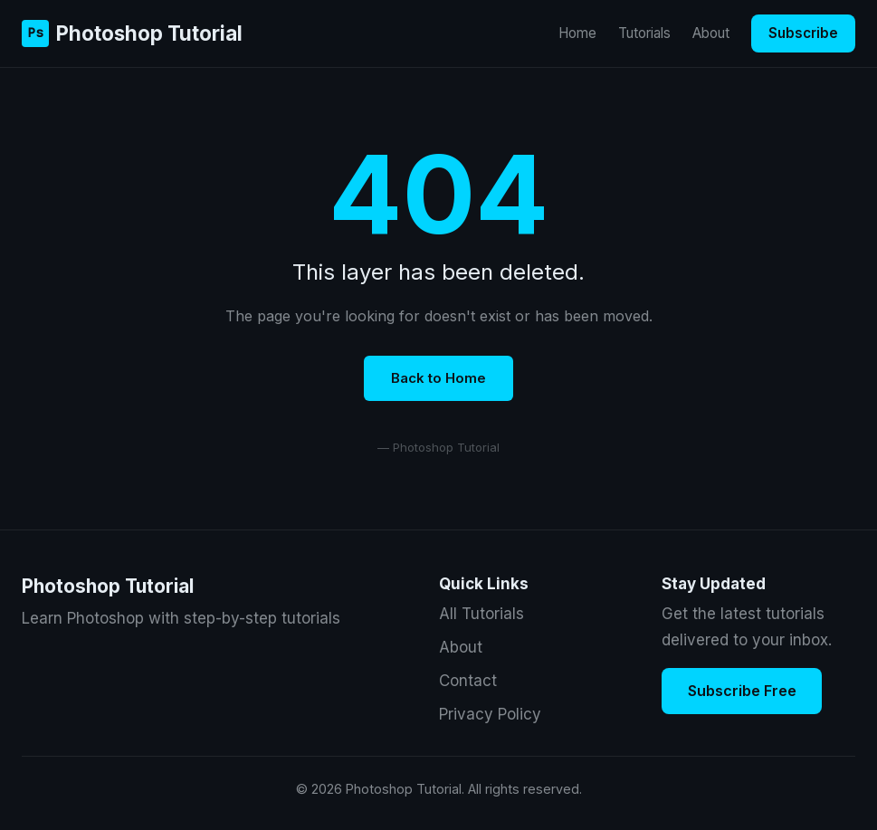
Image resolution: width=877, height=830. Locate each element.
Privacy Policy (490, 714)
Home (577, 33)
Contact (468, 681)
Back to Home (438, 377)
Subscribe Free (742, 691)
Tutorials (644, 33)
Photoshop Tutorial (132, 33)
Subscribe (803, 33)
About (710, 33)
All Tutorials (481, 614)
